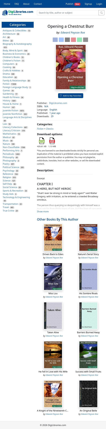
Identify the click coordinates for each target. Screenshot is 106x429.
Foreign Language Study (15, 87)
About (26, 3)
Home (7, 3)
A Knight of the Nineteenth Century (55, 410)
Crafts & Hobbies (11, 70)
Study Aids (8, 193)
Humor (6, 107)
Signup (88, 3)
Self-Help (7, 183)
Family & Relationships (14, 80)
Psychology (8, 170)
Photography (9, 160)
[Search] (68, 12)
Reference (8, 173)
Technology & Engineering (16, 197)
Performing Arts (11, 150)
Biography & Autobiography (17, 43)
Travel (6, 207)
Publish (73, 4)
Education (8, 77)
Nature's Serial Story (88, 254)
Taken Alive (53, 332)
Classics (49, 128)
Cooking (7, 67)
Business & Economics (14, 53)
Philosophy (8, 157)
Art (4, 37)
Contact (38, 3)
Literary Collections (12, 127)
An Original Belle (88, 410)
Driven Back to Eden (53, 254)
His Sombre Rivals (88, 293)
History (6, 100)
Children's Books (11, 57)
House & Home (10, 103)
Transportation (10, 203)
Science (6, 180)
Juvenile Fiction (10, 110)
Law (5, 123)
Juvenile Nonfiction (12, 113)
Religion (7, 177)
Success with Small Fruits (88, 371)
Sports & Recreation (13, 190)
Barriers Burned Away (88, 332)
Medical (7, 137)
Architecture (9, 33)
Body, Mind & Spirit (13, 50)
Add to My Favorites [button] (70, 95)
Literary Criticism (11, 130)
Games (6, 90)
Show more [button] (43, 211)
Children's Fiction (11, 60)
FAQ (17, 3)
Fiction (6, 83)
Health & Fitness (11, 97)
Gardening (8, 93)
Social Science (10, 187)
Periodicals (8, 153)
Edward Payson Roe (73, 32)
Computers (8, 63)
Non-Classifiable (11, 147)
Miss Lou (53, 293)
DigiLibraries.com (58, 103)
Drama (6, 73)
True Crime (8, 210)
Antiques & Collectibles (14, 30)
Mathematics (9, 133)
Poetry (6, 163)
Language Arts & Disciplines (17, 117)
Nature (6, 143)
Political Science (11, 167)
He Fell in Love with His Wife (53, 371)
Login (99, 3)
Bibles (6, 40)
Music (6, 140)
